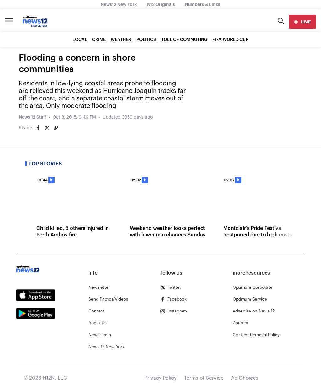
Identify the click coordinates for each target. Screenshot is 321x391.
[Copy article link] (55, 127)
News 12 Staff (32, 117)
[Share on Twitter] (47, 127)
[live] (302, 22)
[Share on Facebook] (38, 127)
